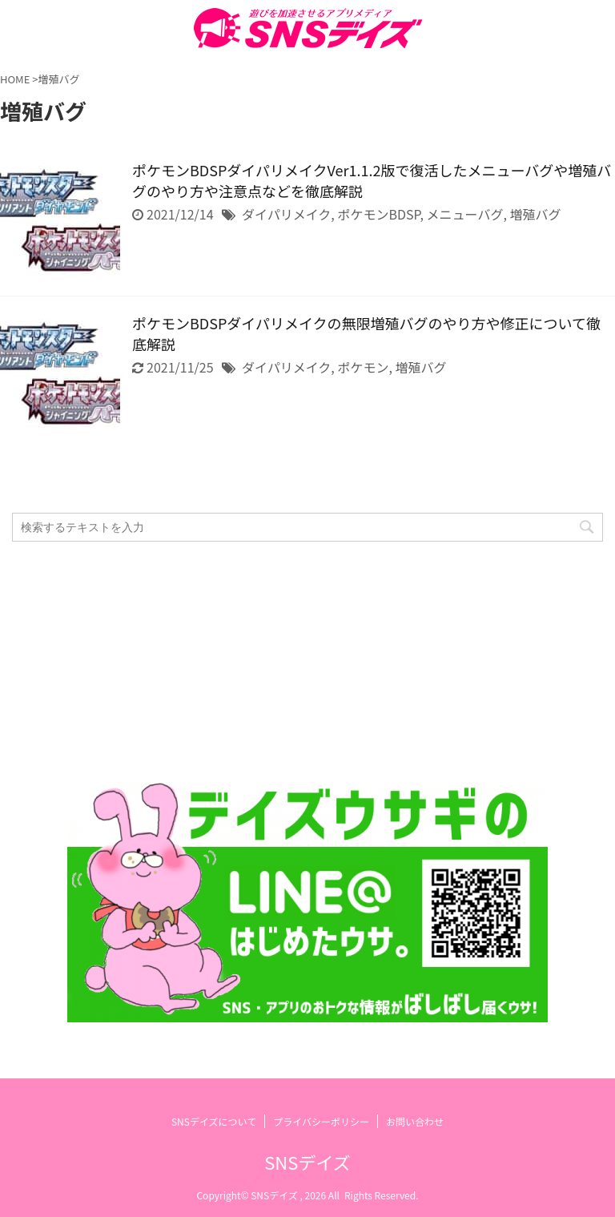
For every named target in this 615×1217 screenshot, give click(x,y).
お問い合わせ (415, 1121)
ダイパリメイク (286, 214)
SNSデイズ (307, 1162)
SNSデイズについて (213, 1121)
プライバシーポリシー (321, 1121)
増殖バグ (535, 214)
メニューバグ (465, 214)
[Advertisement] (299, 662)
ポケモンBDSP (378, 214)
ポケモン (362, 367)
